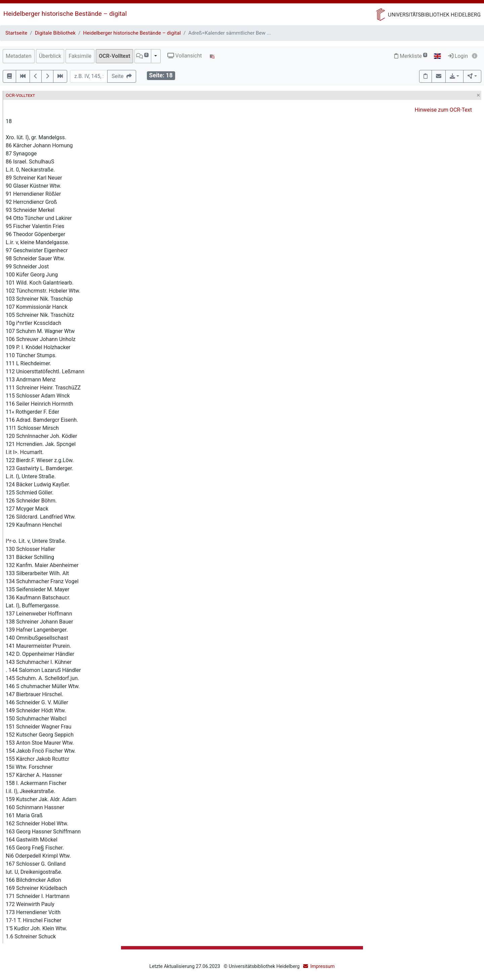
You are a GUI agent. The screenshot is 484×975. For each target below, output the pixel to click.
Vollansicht (184, 55)
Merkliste (410, 56)
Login (458, 56)
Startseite (16, 33)
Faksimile (80, 56)
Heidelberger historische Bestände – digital (65, 13)
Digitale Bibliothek (55, 33)
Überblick (50, 56)
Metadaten (19, 56)
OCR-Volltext (114, 56)
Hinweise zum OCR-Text (443, 110)
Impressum (322, 966)
